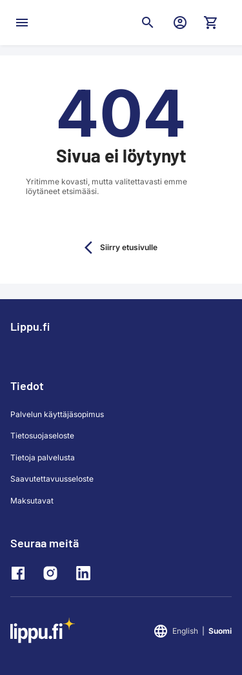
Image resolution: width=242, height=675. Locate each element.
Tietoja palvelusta (42, 457)
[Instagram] (54, 573)
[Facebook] (21, 573)
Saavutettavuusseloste (52, 479)
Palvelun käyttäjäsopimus (57, 414)
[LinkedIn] (86, 573)
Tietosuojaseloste (42, 435)
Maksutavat (32, 500)
